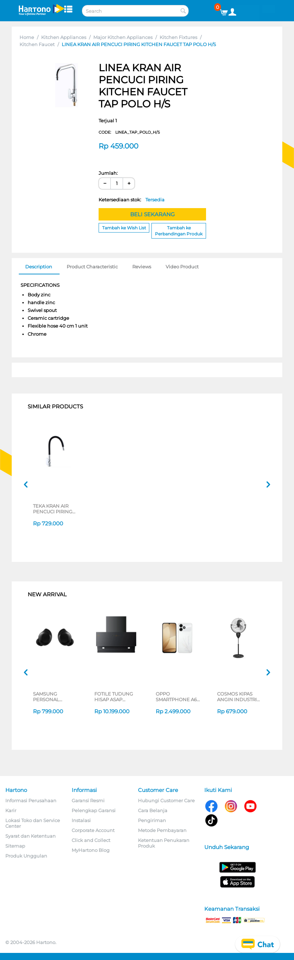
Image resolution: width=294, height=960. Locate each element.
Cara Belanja (152, 810)
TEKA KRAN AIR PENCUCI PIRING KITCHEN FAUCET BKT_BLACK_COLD (55, 508)
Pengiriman (152, 820)
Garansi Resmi (88, 800)
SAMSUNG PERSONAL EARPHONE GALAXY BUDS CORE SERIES (50, 696)
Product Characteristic (92, 266)
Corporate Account (93, 830)
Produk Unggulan (26, 856)
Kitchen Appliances (63, 37)
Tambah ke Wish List (124, 227)
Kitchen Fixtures (178, 37)
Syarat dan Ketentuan (30, 836)
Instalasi (81, 820)
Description (38, 266)
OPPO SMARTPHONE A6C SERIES (178, 696)
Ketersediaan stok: (132, 200)
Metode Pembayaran (162, 830)
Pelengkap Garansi (94, 810)
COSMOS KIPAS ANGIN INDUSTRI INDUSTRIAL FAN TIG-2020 (237, 696)
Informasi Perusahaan (30, 800)
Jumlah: (108, 173)
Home (27, 37)
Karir (10, 810)
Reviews (141, 266)
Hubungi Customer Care (166, 800)
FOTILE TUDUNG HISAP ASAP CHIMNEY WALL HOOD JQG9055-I (114, 696)
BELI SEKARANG (152, 214)
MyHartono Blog (91, 850)
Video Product (182, 266)
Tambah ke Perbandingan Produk (179, 230)
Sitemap (15, 846)
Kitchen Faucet (37, 44)
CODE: (129, 132)
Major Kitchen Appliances (122, 37)
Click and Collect (91, 840)
